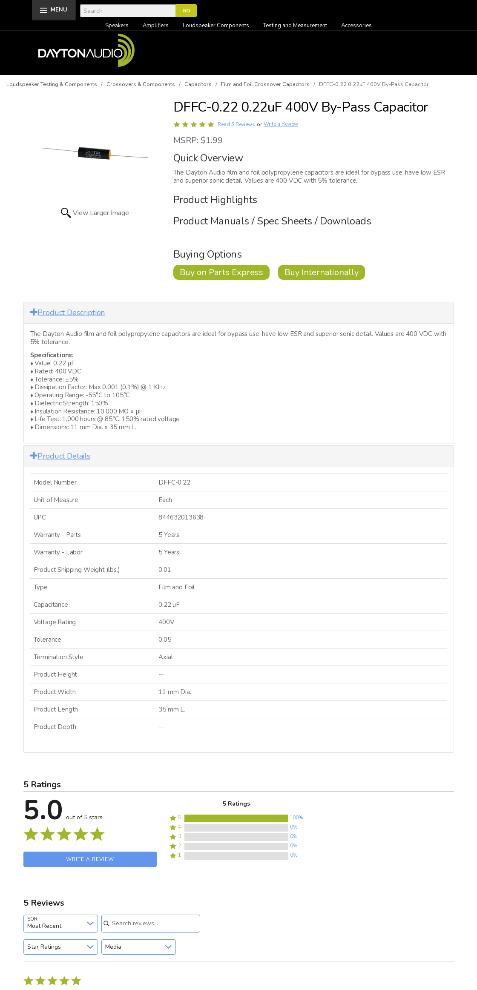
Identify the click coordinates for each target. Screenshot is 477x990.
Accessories (356, 25)
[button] (236, 818)
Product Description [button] (67, 312)
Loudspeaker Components (216, 25)
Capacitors (198, 84)
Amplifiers (156, 25)
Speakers (117, 25)
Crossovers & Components (140, 84)
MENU (59, 10)
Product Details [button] (60, 456)
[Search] (127, 10)
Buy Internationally (321, 272)
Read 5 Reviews (236, 124)
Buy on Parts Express (221, 272)
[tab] (239, 312)
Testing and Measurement (295, 25)
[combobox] (60, 924)
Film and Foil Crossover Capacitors (265, 84)
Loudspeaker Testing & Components (51, 84)
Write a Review (281, 124)
